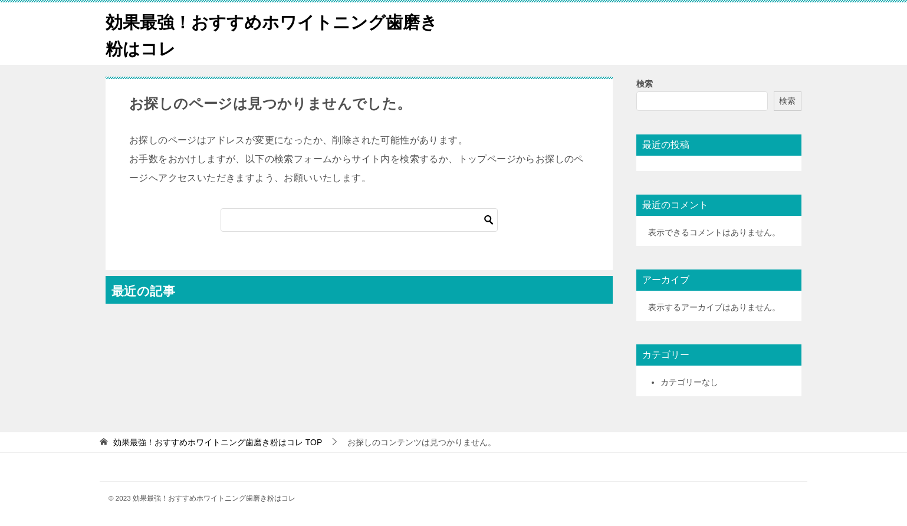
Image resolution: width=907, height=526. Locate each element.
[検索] (359, 220)
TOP (217, 442)
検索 (644, 83)
